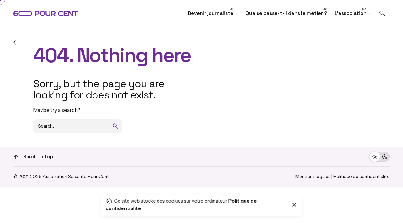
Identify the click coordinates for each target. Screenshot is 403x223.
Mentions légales (313, 176)
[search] (115, 126)
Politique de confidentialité (361, 176)
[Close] (294, 205)
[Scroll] (15, 156)
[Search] (382, 13)
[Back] (15, 42)
